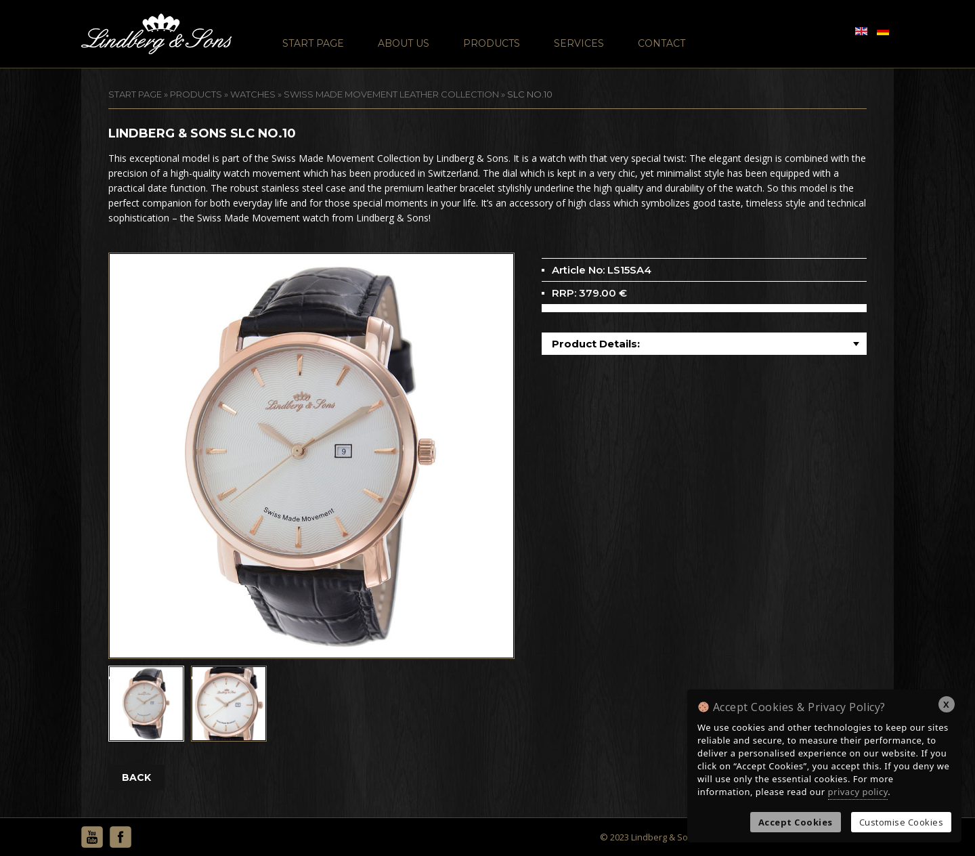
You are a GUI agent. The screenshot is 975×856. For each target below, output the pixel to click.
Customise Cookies (901, 822)
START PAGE (135, 94)
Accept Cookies (795, 822)
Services (579, 43)
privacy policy (858, 792)
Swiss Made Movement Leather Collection (391, 94)
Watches (253, 94)
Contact (661, 43)
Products (491, 43)
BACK (136, 777)
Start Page (313, 43)
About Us (403, 43)
